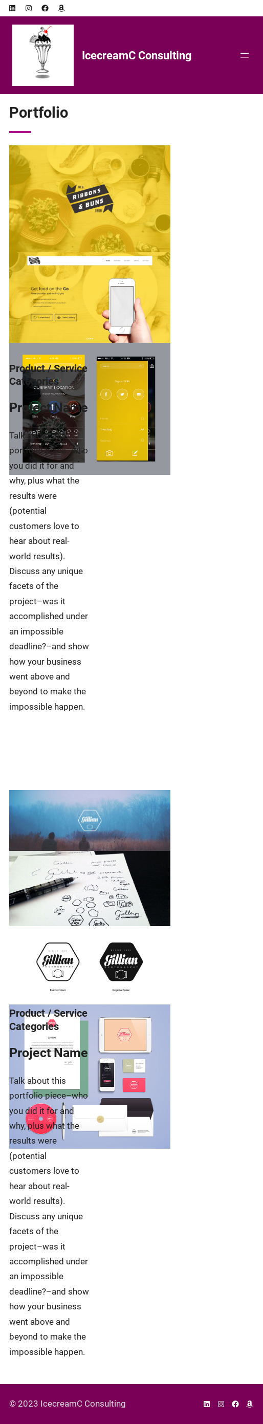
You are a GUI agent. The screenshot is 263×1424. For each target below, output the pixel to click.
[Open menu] (244, 55)
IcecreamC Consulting (137, 55)
